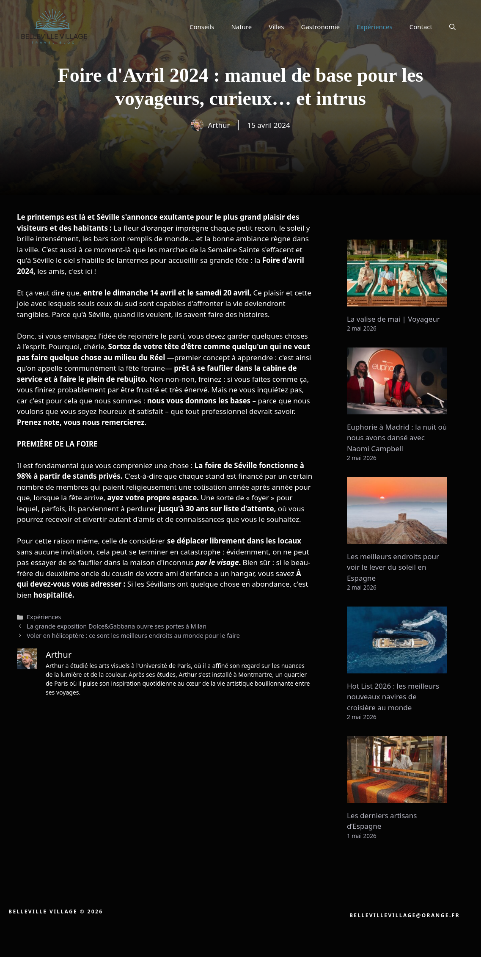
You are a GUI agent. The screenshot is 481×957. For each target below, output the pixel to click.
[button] (452, 26)
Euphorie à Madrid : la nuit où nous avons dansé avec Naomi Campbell (397, 437)
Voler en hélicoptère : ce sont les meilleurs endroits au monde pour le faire (133, 636)
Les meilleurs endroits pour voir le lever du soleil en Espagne (393, 567)
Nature (241, 26)
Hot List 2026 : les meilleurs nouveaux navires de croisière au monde (393, 696)
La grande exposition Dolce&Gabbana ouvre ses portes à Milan (116, 626)
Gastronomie (320, 26)
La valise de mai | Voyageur (393, 319)
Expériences (375, 26)
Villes (276, 26)
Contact (421, 26)
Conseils (202, 26)
